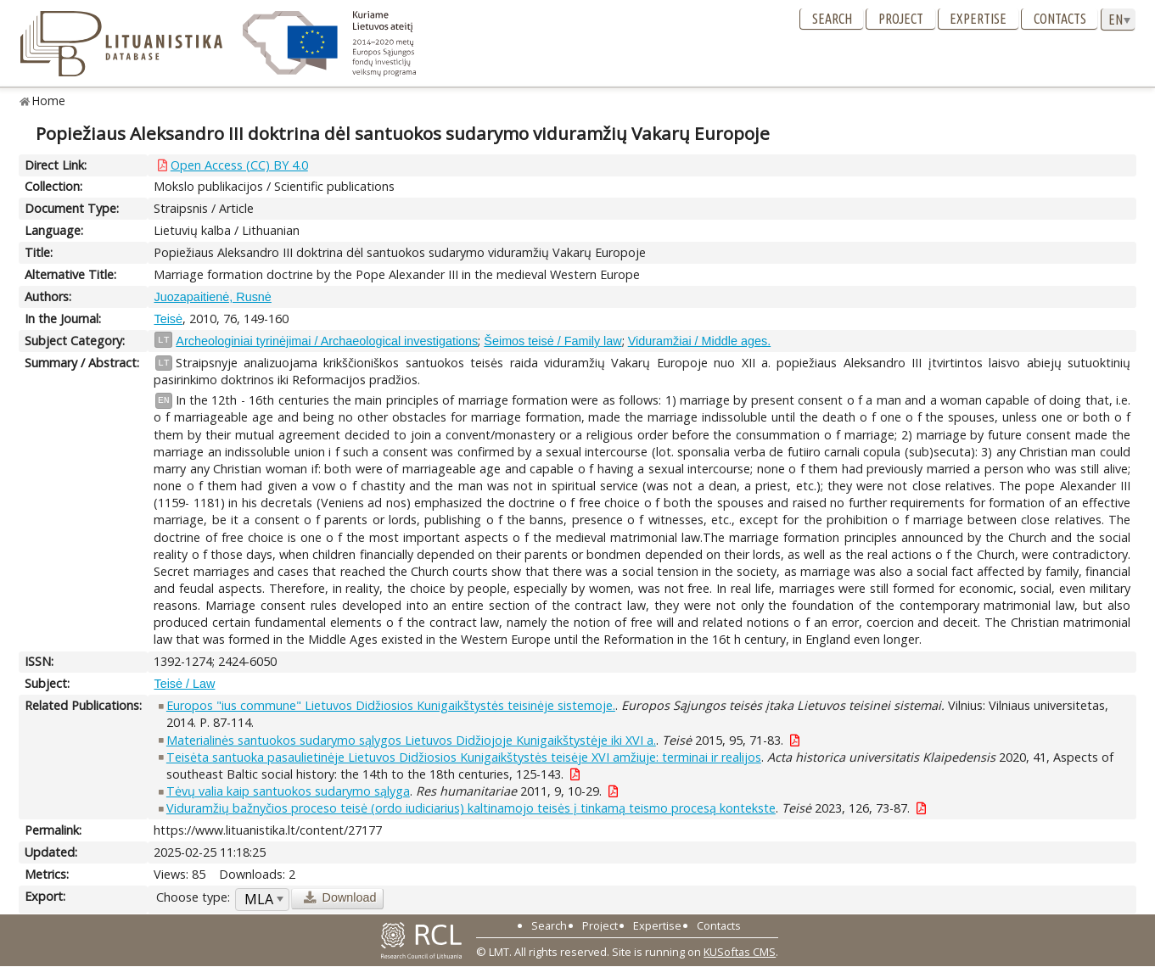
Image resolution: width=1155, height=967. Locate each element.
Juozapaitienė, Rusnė (212, 297)
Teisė (168, 319)
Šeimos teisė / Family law (552, 341)
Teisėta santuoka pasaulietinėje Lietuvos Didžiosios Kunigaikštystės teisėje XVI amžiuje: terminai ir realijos (463, 757)
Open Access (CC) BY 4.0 (239, 165)
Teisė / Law (184, 683)
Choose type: (193, 897)
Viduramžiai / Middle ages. (699, 341)
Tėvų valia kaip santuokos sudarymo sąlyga (288, 791)
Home (48, 100)
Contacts (1060, 18)
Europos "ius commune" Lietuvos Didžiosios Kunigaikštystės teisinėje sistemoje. (390, 705)
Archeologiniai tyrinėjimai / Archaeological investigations (327, 341)
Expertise (978, 18)
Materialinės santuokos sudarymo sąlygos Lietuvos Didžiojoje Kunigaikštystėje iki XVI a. (411, 740)
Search (832, 18)
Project (900, 18)
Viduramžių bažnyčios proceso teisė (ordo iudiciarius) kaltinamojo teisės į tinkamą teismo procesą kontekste (471, 808)
